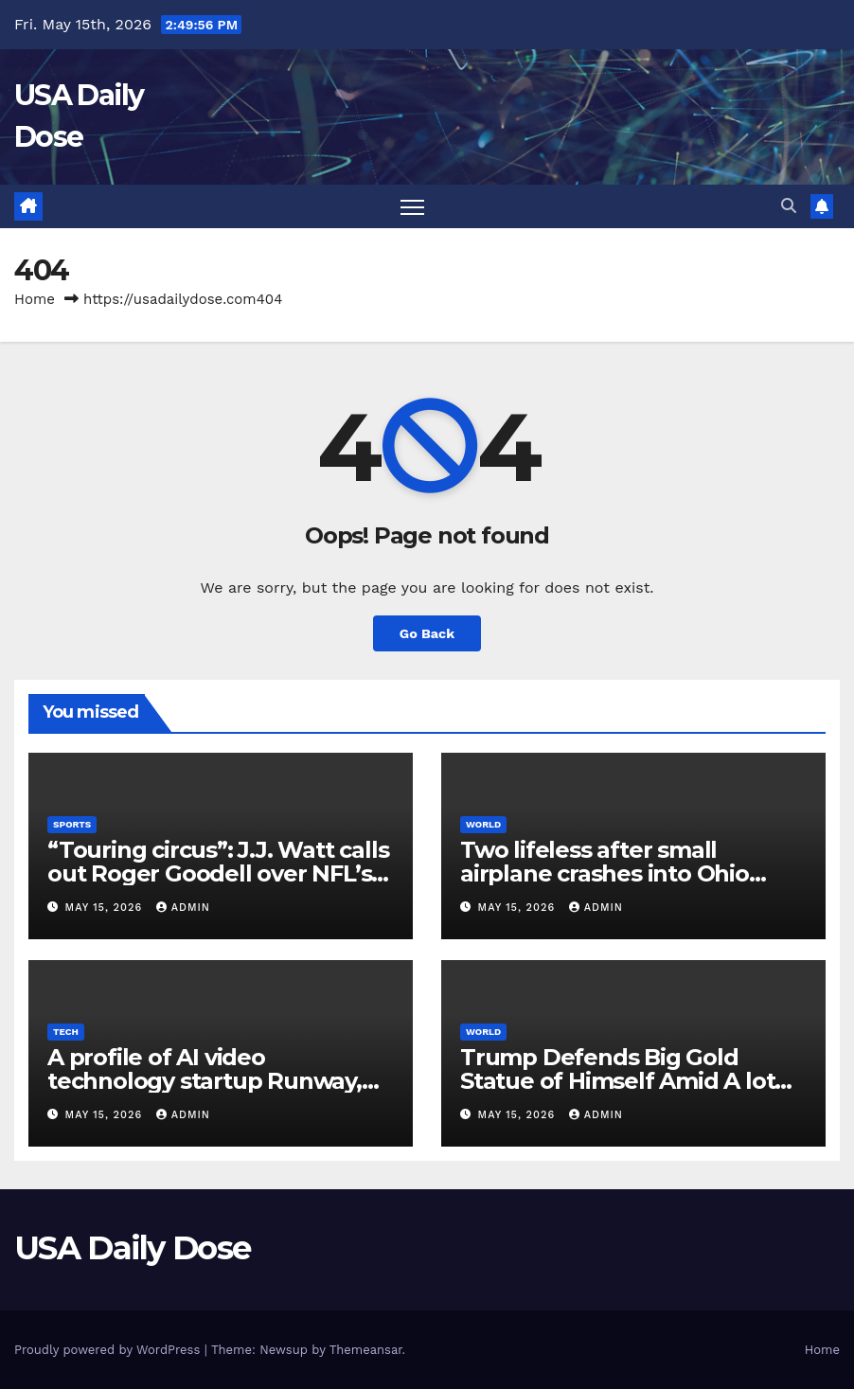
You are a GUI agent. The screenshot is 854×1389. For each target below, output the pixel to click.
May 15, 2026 (106, 907)
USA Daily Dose (132, 1248)
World (483, 824)
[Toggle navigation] (412, 207)
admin (183, 907)
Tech (66, 1031)
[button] (788, 206)
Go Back (427, 633)
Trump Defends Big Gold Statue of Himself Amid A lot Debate (617, 1080)
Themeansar (365, 1350)
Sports (72, 824)
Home (34, 299)
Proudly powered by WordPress (109, 1350)
